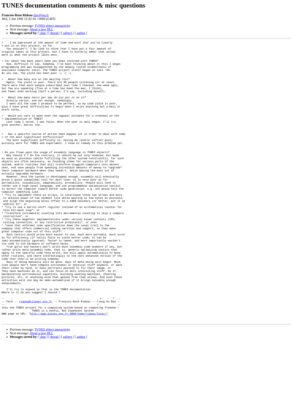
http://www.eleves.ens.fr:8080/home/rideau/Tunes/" (69, 368)
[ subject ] (67, 33)
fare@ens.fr (41, 15)
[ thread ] (54, 33)
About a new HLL (41, 29)
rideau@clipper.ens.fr (35, 354)
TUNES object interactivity (52, 25)
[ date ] (43, 33)
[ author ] (81, 33)
